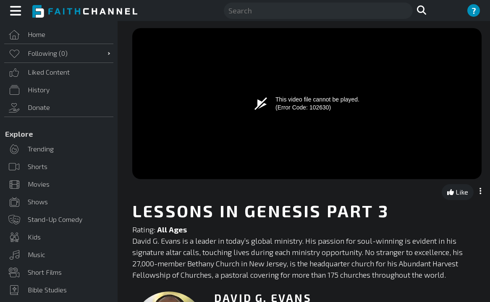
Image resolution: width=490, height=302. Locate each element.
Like (457, 192)
